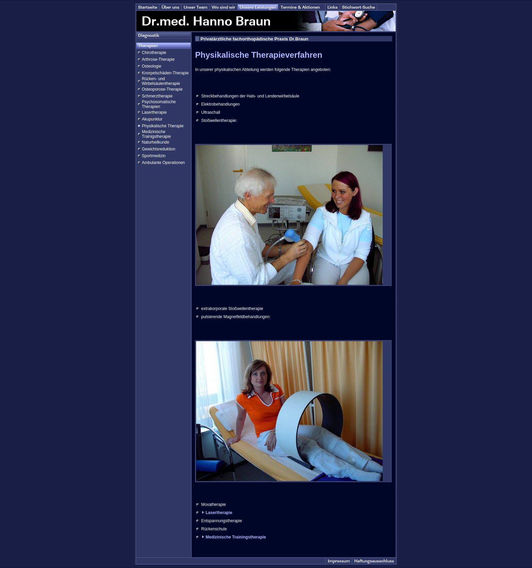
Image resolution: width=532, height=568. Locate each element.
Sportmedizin (154, 155)
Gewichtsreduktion (158, 149)
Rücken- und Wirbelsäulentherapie (161, 81)
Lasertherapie (154, 112)
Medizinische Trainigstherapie (156, 134)
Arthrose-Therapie (158, 59)
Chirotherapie (154, 52)
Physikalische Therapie (163, 126)
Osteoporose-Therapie (162, 89)
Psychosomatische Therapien (159, 104)
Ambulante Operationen (163, 162)
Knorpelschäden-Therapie (165, 73)
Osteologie (151, 66)
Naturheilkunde (155, 142)
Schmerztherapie (157, 96)
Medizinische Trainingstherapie (236, 537)
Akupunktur (152, 119)
